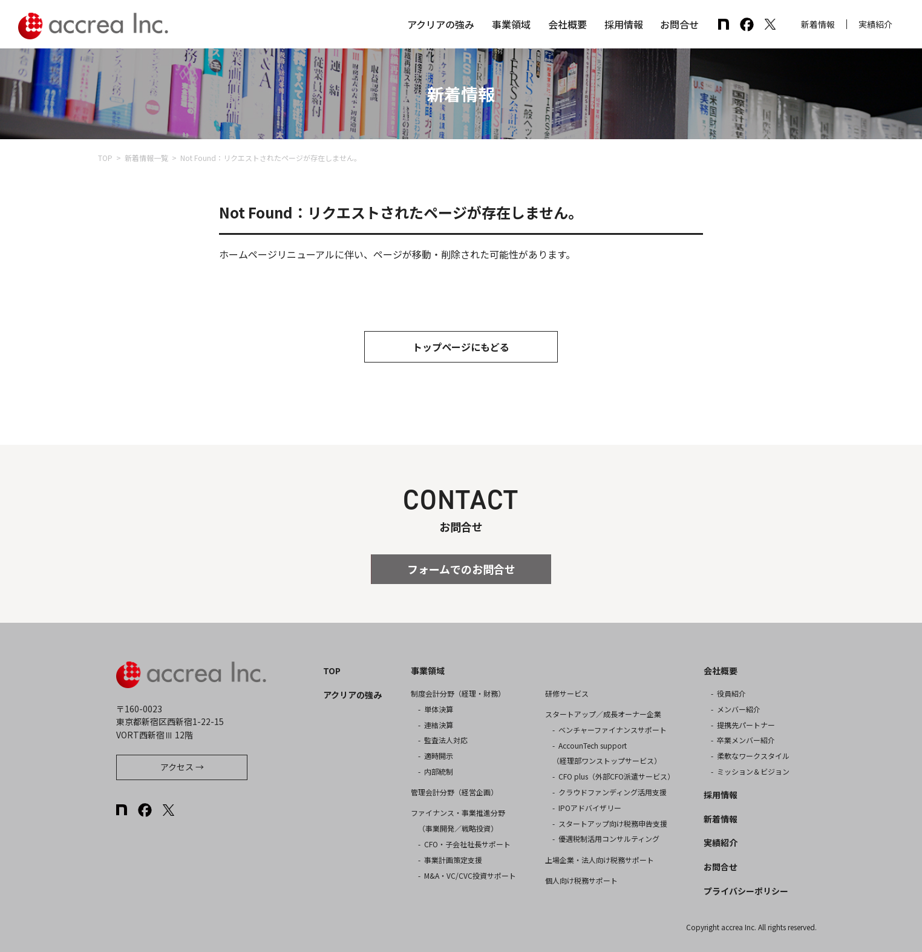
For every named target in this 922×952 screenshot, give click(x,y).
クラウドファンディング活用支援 (612, 792)
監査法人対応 (446, 740)
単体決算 (438, 709)
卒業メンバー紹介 (746, 740)
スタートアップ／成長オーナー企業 (603, 714)
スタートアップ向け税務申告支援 (612, 823)
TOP (105, 158)
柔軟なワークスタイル (753, 755)
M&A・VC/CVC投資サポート (470, 875)
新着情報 (818, 24)
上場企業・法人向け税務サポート (599, 860)
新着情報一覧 (146, 158)
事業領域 (511, 24)
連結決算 (438, 725)
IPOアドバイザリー (589, 808)
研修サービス (567, 693)
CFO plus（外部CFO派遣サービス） (616, 776)
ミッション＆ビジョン (753, 771)
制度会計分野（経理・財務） (458, 693)
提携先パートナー (746, 725)
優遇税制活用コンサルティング (608, 838)
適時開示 (438, 755)
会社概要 (567, 24)
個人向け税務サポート (581, 880)
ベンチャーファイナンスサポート (612, 729)
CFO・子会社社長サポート (467, 844)
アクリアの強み (440, 24)
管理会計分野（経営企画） (454, 792)
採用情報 (623, 24)
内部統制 (438, 771)
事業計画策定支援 (453, 860)
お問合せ (679, 24)
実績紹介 (875, 24)
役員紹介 (731, 693)
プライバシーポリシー (746, 891)
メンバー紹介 (738, 709)
